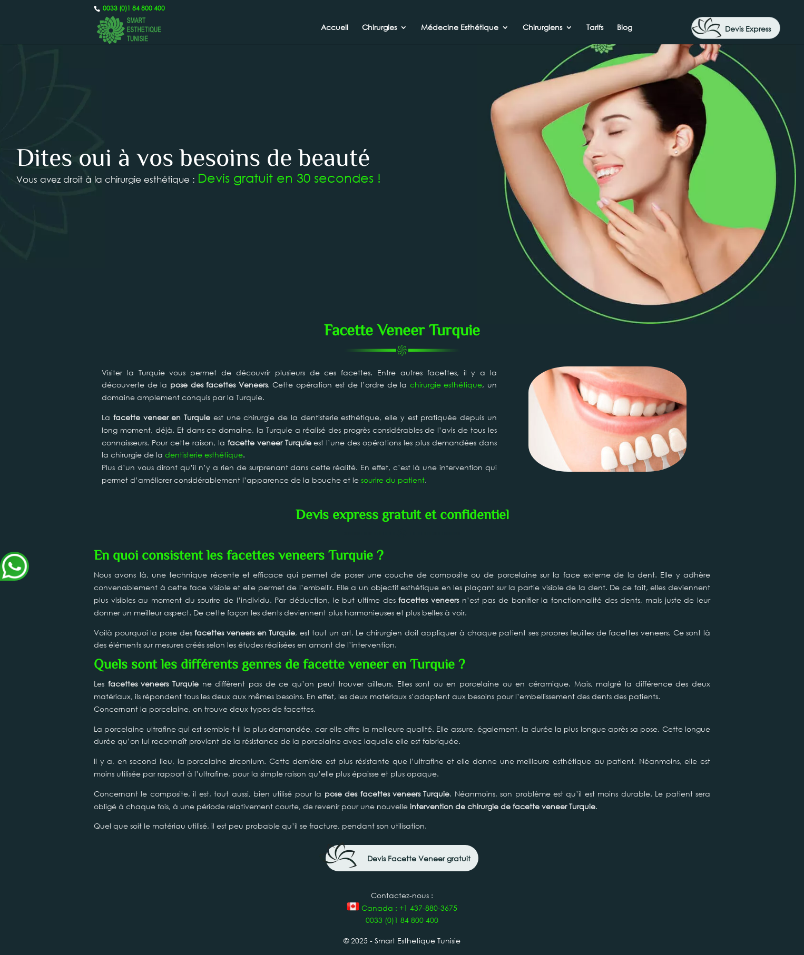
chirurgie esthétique (446, 385)
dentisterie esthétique (204, 455)
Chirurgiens (542, 28)
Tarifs (594, 28)
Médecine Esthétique (459, 28)
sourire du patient (393, 480)
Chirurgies (379, 28)
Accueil (334, 28)
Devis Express (748, 29)
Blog (624, 28)
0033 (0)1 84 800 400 (133, 8)
